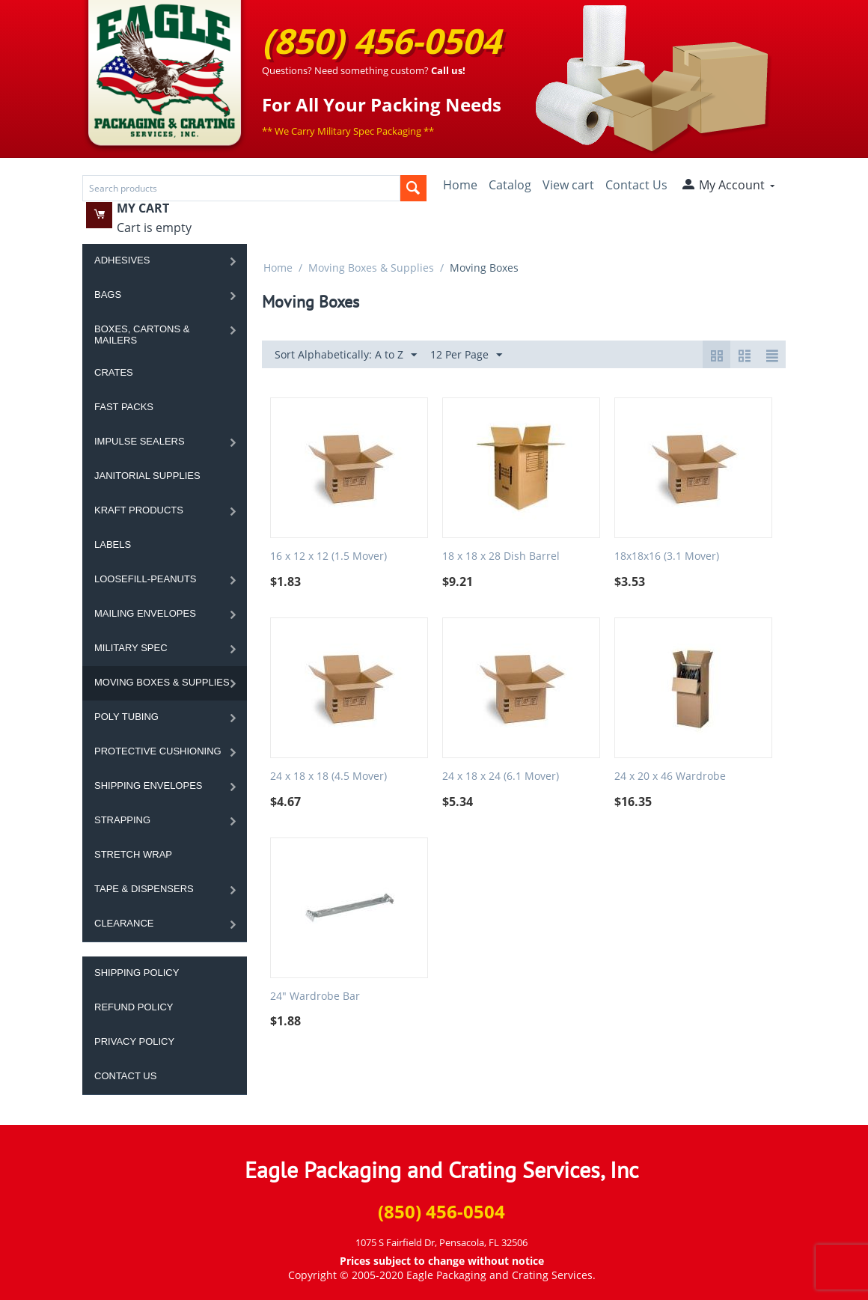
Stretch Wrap (133, 854)
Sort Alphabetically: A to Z (346, 355)
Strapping (122, 820)
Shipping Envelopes (148, 785)
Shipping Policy (136, 972)
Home (460, 185)
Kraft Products (138, 510)
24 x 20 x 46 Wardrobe (670, 776)
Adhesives (122, 260)
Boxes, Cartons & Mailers (141, 334)
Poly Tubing (126, 716)
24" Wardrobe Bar (315, 996)
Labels (112, 544)
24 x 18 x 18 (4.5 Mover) (328, 776)
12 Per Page (466, 355)
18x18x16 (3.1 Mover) (666, 556)
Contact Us (636, 185)
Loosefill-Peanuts (145, 579)
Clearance (123, 923)
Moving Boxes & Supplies (162, 682)
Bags (107, 294)
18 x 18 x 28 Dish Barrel (501, 556)
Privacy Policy (134, 1041)
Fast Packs (123, 406)
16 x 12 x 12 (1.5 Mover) (328, 556)
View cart (568, 185)
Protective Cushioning (157, 751)
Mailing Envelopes (145, 613)
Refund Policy (133, 1007)
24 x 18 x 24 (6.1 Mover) (500, 776)
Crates (113, 372)
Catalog (510, 185)
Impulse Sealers (139, 441)
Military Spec (131, 647)
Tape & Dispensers (144, 888)
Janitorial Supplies (147, 475)
